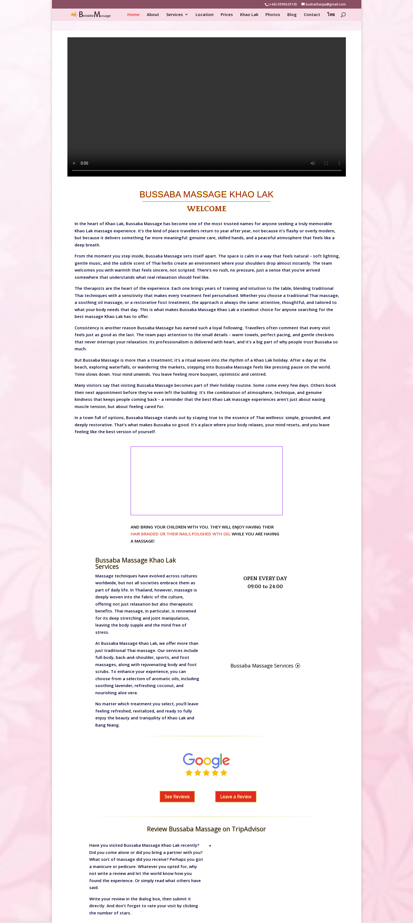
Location (205, 14)
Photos (272, 14)
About (153, 14)
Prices (227, 14)
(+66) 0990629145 (283, 4)
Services (174, 14)
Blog (292, 14)
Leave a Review (235, 796)
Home (133, 14)
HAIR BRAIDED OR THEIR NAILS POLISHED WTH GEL (181, 534)
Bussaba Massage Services (261, 665)
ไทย (331, 14)
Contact (312, 14)
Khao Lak (249, 14)
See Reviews (177, 796)
